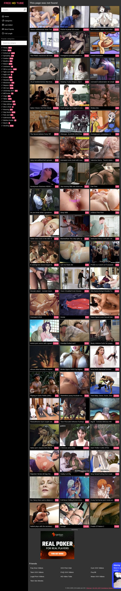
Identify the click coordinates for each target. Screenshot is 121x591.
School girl (8, 53)
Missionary (7, 83)
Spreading (7, 56)
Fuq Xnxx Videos (36, 568)
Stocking (7, 126)
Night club (6, 74)
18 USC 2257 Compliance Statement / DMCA (106, 588)
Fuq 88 (93, 572)
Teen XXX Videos (36, 572)
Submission (8, 117)
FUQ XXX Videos (67, 572)
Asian (6, 50)
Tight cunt (7, 72)
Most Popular (8, 29)
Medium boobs (8, 120)
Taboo (6, 99)
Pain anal (7, 115)
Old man (7, 88)
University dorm (9, 91)
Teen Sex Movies (36, 581)
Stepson (7, 85)
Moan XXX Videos (97, 576)
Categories (7, 20)
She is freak (7, 107)
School (6, 77)
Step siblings (8, 104)
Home (5, 16)
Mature (6, 64)
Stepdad (7, 80)
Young (6, 48)
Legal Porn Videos (37, 576)
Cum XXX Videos (97, 568)
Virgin (6, 96)
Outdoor (7, 58)
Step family (8, 112)
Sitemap (89, 588)
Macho (5, 123)
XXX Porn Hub (66, 568)
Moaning (7, 109)
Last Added (7, 25)
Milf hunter (7, 93)
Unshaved (7, 66)
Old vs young (9, 69)
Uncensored (8, 101)
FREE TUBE (14, 3)
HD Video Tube (66, 576)
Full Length (7, 33)
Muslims (6, 61)
